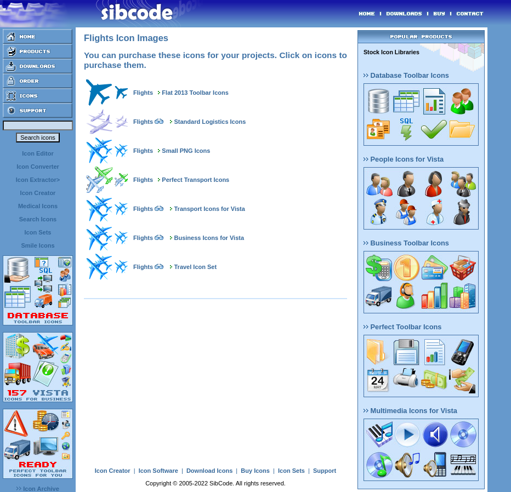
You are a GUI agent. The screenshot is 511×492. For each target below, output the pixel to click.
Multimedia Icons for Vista (410, 411)
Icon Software (158, 470)
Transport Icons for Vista (209, 208)
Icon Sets (38, 232)
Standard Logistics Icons (210, 121)
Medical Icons (38, 206)
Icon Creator (38, 193)
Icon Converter (37, 166)
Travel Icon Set (195, 267)
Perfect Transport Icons (195, 179)
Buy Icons (255, 470)
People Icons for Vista (404, 159)
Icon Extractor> (38, 179)
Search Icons (37, 219)
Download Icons (209, 470)
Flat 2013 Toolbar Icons (195, 92)
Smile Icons (37, 245)
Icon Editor (37, 153)
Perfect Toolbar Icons (402, 327)
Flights (143, 92)
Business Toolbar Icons (406, 243)
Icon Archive (37, 488)
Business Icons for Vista (209, 237)
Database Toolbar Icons (406, 75)
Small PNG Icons (186, 150)
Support (324, 470)
